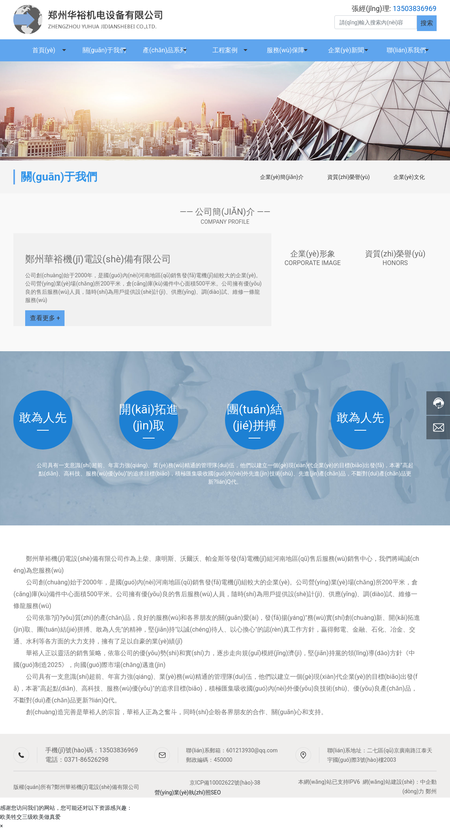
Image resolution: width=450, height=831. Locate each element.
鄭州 (431, 791)
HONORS (395, 263)
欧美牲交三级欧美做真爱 (30, 817)
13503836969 (118, 750)
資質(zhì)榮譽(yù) (348, 177)
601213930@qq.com (252, 750)
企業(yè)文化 (409, 177)
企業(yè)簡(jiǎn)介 (282, 177)
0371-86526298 (86, 759)
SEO (216, 792)
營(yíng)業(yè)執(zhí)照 (183, 792)
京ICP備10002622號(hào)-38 (225, 782)
